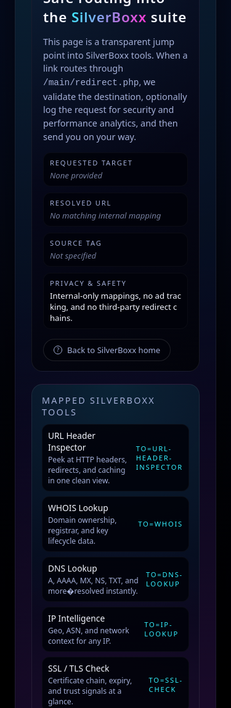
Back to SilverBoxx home (107, 350)
